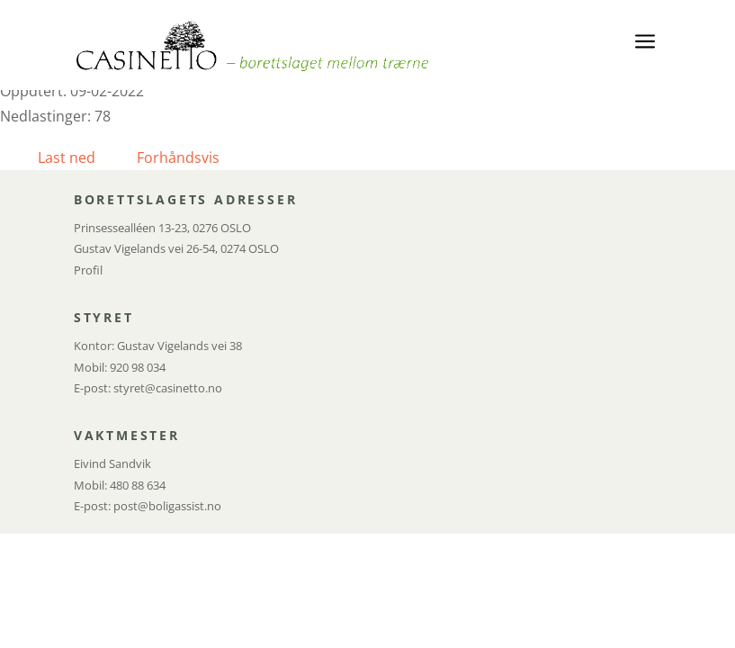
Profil (88, 270)
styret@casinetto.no (167, 388)
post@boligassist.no (167, 506)
